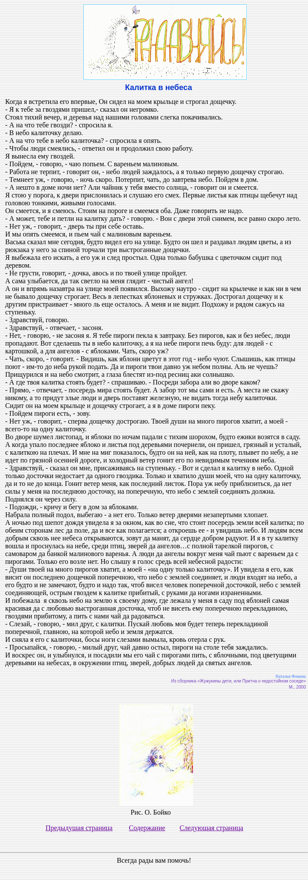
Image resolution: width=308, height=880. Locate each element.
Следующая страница (211, 827)
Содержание (147, 827)
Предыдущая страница (79, 827)
